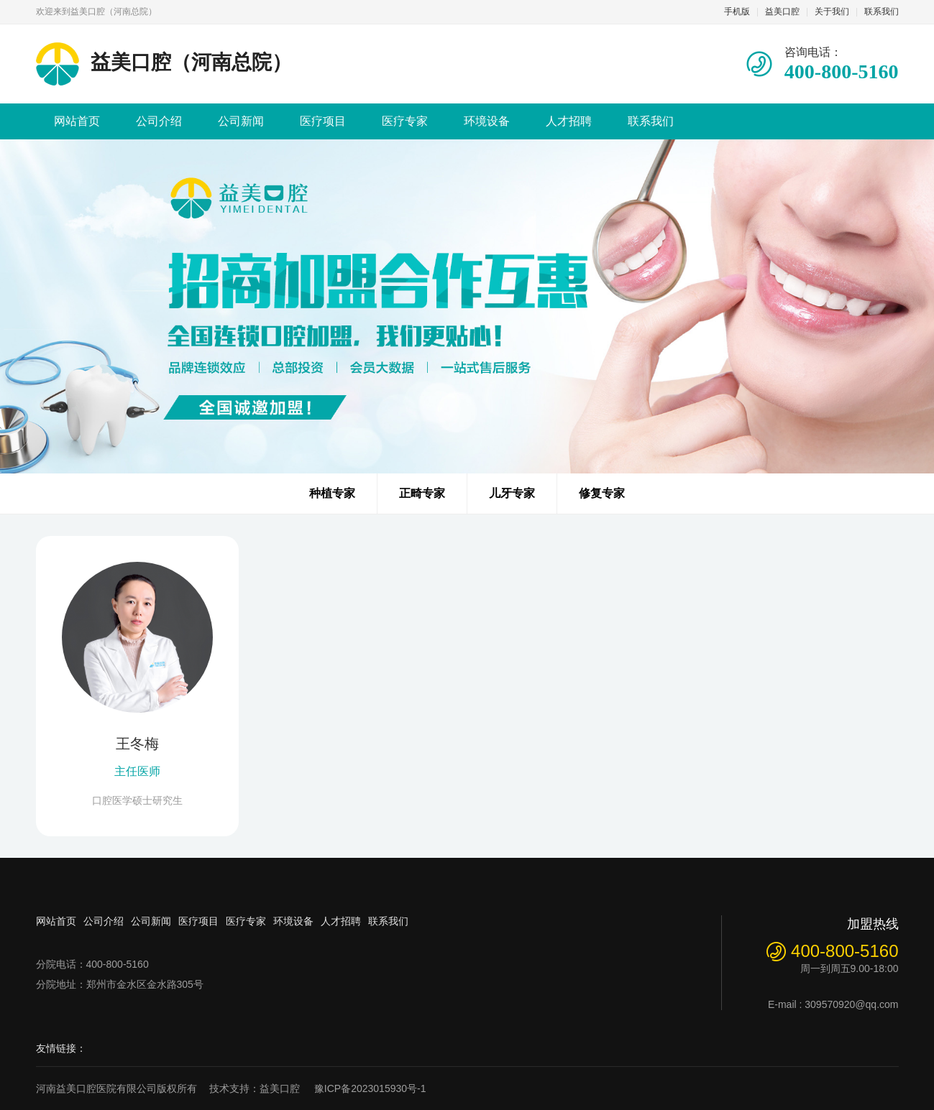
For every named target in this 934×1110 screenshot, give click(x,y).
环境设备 (487, 121)
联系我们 (881, 11)
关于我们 (832, 11)
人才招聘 (569, 121)
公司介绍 (159, 121)
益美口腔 (782, 11)
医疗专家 (405, 121)
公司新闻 (241, 121)
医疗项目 (323, 121)
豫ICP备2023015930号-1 (370, 1088)
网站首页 (77, 121)
